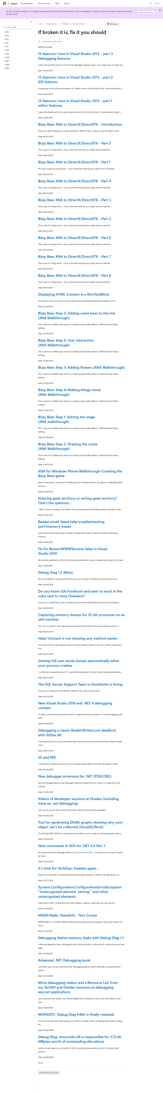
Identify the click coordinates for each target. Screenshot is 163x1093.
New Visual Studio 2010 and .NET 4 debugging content (75, 705)
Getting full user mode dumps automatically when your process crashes (78, 663)
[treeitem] (18, 32)
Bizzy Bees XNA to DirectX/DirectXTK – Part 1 (74, 162)
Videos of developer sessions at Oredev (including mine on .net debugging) (78, 801)
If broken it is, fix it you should (72, 24)
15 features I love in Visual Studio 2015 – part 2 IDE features (75, 79)
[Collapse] (31, 22)
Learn (41, 24)
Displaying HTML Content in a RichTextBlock (74, 294)
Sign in (157, 3)
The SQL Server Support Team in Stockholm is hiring (80, 684)
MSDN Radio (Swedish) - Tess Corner (67, 915)
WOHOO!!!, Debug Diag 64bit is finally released (76, 1014)
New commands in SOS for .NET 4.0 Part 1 (71, 845)
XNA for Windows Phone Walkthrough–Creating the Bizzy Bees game (80, 473)
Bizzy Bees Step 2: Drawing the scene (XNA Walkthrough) (68, 446)
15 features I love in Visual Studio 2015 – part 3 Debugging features (75, 55)
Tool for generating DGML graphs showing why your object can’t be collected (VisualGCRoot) (80, 824)
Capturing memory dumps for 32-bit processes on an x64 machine (81, 617)
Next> (41, 1062)
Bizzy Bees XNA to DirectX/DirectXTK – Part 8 (74, 275)
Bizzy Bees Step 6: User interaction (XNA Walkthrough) (66, 342)
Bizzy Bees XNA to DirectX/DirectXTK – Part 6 (74, 237)
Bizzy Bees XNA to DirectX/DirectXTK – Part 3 (74, 218)
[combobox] (17, 27)
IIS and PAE (47, 757)
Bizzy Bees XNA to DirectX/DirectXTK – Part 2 (74, 143)
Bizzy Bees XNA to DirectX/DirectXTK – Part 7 (74, 256)
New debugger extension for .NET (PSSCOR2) (74, 776)
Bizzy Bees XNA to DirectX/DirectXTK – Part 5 (74, 199)
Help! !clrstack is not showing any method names (77, 638)
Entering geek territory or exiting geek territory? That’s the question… (77, 500)
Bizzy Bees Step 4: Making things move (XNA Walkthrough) (69, 392)
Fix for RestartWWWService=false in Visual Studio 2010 (72, 551)
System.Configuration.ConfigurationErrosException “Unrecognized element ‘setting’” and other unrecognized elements (79, 892)
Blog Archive (52, 24)
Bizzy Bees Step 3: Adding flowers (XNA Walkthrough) (81, 367)
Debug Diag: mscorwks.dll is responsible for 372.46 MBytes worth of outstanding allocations (79, 1039)
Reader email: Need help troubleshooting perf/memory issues (71, 523)
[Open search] (151, 3)
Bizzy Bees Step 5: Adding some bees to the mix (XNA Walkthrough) (76, 315)
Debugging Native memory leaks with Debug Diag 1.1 (81, 937)
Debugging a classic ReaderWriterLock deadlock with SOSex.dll (77, 732)
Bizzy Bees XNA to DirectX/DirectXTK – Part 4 (74, 180)
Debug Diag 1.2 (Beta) (55, 572)
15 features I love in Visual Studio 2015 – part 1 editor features (75, 103)
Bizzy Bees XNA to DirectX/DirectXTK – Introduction (80, 124)
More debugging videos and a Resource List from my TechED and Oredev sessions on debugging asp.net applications (78, 987)
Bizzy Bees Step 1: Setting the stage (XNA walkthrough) (66, 419)
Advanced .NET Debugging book (64, 960)
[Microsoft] (4, 3)
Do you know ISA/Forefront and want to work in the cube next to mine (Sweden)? (80, 593)
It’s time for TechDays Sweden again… (68, 868)
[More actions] (122, 24)
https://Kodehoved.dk (82, 852)
